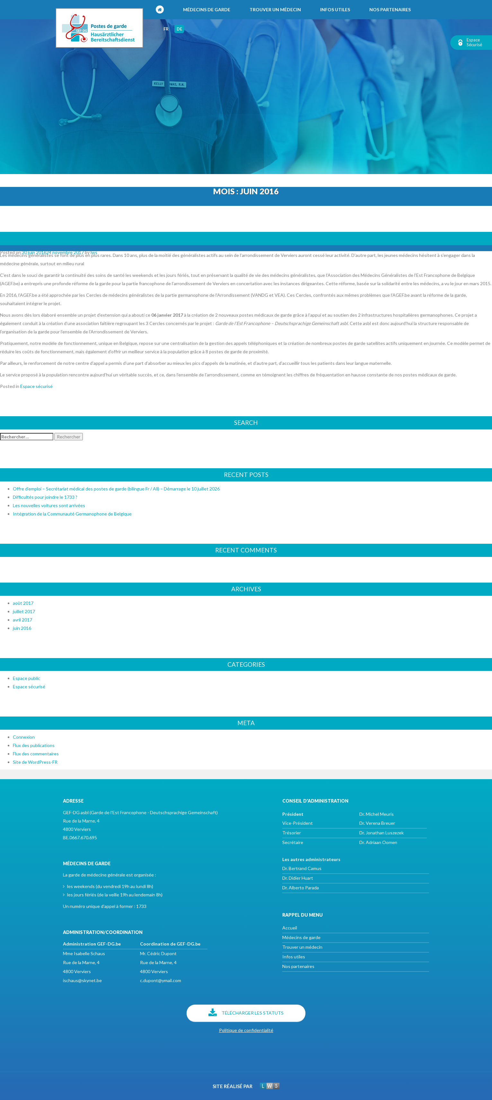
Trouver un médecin (275, 9)
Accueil (289, 927)
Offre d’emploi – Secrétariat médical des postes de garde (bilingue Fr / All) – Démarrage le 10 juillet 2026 (116, 488)
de (179, 28)
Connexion (24, 737)
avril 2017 (22, 619)
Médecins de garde (206, 9)
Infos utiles (335, 9)
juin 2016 (22, 628)
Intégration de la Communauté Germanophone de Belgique (246, 238)
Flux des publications (34, 745)
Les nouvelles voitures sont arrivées (49, 505)
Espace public (26, 678)
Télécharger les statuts (246, 1013)
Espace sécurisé (36, 386)
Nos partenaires (390, 9)
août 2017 (23, 603)
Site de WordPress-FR (35, 762)
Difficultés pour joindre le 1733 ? (45, 497)
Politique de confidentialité (246, 1030)
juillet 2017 (24, 611)
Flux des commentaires (36, 753)
